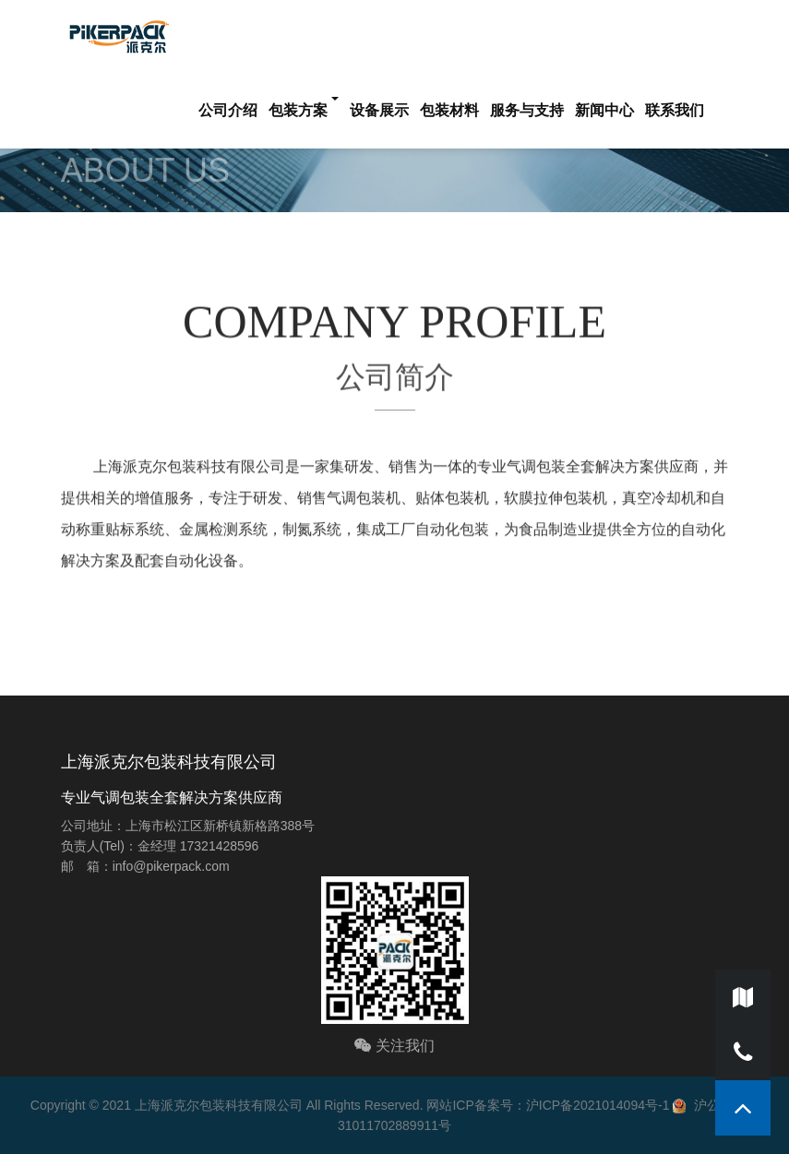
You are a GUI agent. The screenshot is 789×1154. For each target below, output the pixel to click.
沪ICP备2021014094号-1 (598, 1105)
